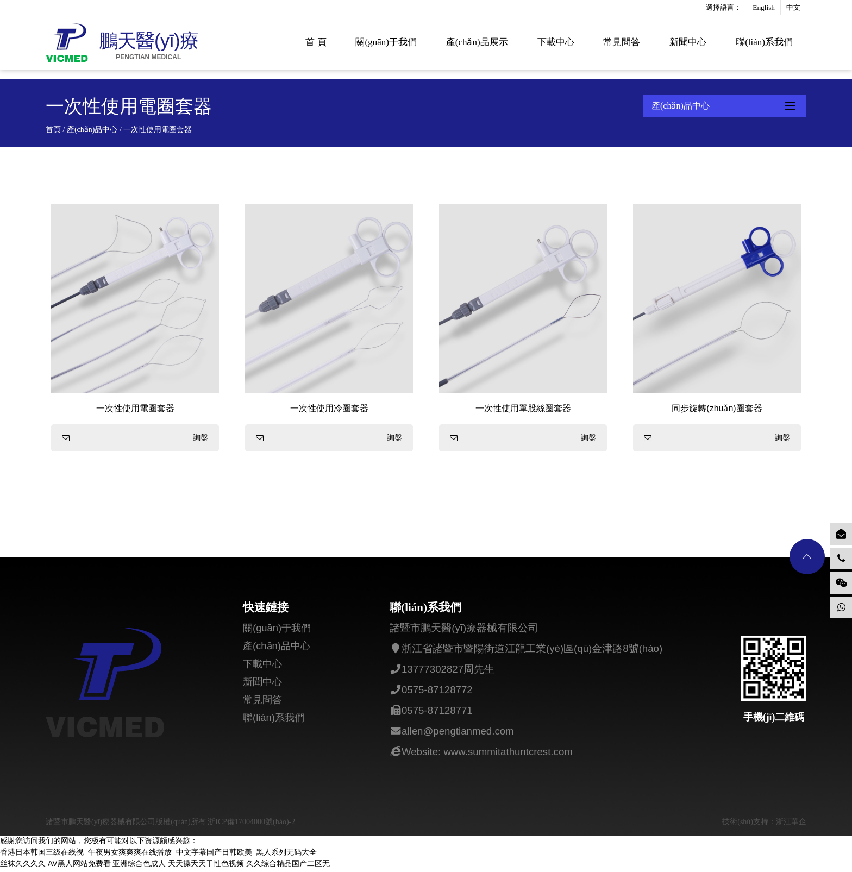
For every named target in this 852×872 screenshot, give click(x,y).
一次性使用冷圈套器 (329, 408)
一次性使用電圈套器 (135, 408)
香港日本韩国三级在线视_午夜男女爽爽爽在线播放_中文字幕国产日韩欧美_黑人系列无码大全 (158, 854)
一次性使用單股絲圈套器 (523, 408)
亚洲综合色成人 (139, 866)
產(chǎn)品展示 (477, 42)
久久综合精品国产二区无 (288, 866)
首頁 (53, 130)
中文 (793, 7)
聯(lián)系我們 (764, 42)
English (764, 7)
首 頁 (315, 42)
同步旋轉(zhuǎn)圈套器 (717, 408)
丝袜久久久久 (23, 866)
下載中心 (555, 42)
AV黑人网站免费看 (79, 866)
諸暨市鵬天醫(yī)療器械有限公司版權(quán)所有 (127, 824)
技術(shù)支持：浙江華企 (764, 824)
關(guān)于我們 (385, 42)
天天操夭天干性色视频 (206, 866)
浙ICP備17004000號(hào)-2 (251, 824)
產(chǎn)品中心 (92, 130)
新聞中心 (687, 42)
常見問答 (621, 42)
